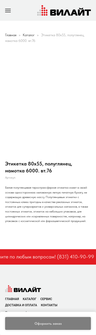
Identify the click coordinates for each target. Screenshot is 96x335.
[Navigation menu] (8, 10)
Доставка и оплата (21, 305)
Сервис (46, 299)
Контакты (49, 305)
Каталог (29, 35)
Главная (10, 35)
